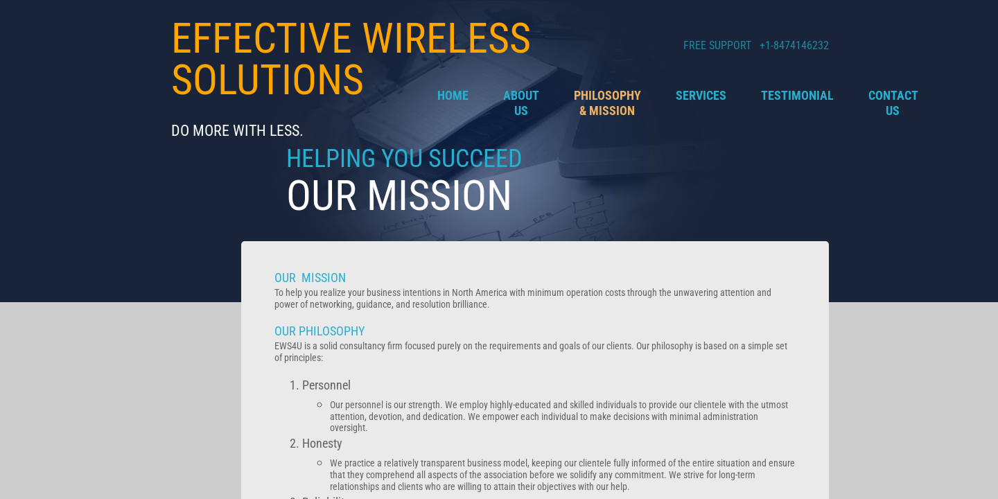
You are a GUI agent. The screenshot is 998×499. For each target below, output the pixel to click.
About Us (521, 103)
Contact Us (893, 103)
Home (453, 95)
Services (701, 95)
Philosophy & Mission (607, 103)
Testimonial (797, 95)
